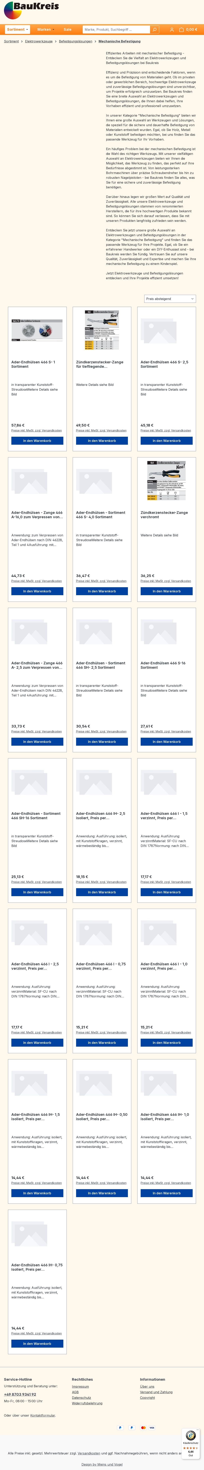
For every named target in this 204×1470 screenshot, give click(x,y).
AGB (75, 1392)
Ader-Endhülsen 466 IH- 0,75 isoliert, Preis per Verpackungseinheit (37, 1267)
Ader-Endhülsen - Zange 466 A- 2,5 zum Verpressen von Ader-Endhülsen (37, 665)
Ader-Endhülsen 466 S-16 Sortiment (163, 665)
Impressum (80, 1386)
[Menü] (197, 1430)
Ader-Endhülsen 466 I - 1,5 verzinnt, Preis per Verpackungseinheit (164, 815)
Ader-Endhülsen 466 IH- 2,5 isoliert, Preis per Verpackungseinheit (100, 815)
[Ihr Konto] (172, 29)
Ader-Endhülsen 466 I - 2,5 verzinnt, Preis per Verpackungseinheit (35, 966)
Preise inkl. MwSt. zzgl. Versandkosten (36, 430)
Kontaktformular (42, 1415)
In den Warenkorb (37, 441)
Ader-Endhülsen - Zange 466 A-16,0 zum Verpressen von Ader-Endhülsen (37, 514)
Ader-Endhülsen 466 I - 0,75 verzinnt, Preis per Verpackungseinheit (101, 966)
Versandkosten (89, 1453)
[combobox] (116, 29)
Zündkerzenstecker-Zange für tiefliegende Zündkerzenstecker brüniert (101, 364)
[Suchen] (154, 29)
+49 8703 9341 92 (20, 1394)
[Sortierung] (170, 299)
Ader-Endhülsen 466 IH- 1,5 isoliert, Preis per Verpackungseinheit (35, 1116)
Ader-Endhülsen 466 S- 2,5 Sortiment (164, 364)
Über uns (147, 1386)
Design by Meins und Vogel (102, 1464)
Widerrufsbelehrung (87, 1403)
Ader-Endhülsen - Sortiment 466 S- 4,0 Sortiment (100, 514)
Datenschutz (81, 1398)
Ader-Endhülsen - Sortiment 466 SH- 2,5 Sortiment (100, 665)
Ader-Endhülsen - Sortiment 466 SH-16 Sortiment (36, 815)
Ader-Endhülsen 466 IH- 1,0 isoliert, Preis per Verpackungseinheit (165, 1116)
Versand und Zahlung (156, 1392)
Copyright (147, 1398)
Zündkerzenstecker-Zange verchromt (164, 514)
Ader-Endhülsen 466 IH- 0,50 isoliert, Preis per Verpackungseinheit (102, 1116)
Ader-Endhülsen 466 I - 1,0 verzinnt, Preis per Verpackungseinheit (164, 966)
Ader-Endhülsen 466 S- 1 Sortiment (33, 364)
